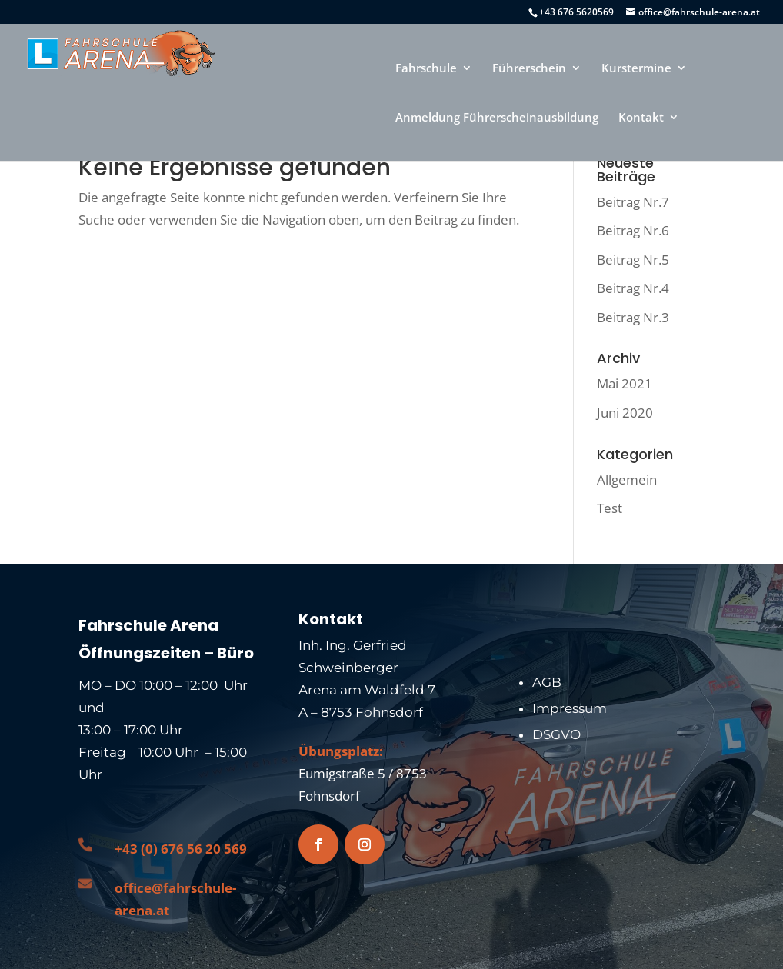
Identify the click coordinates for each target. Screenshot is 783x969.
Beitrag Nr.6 (633, 230)
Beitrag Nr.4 (633, 288)
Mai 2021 (624, 383)
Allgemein (627, 479)
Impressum (569, 708)
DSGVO (556, 734)
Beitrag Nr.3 (633, 317)
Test (609, 508)
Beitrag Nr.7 (633, 202)
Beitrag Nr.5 (633, 259)
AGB (546, 682)
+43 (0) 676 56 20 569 (181, 848)
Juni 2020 (625, 412)
